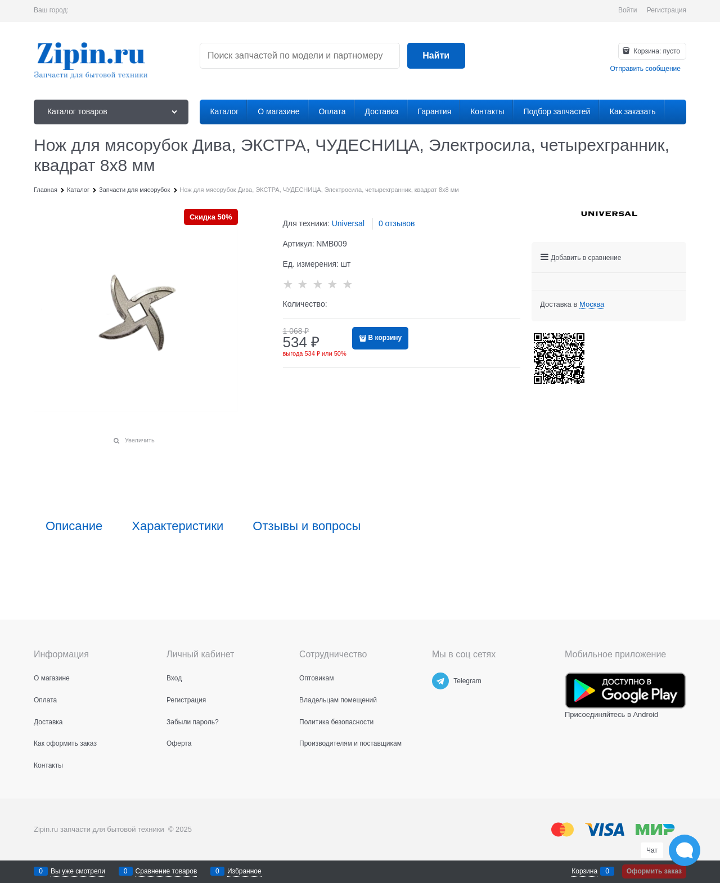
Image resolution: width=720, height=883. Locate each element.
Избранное (244, 871)
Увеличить (140, 440)
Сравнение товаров (166, 871)
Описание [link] (74, 526)
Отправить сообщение (645, 69)
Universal (348, 223)
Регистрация (666, 10)
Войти (627, 10)
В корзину (385, 338)
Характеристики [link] (177, 526)
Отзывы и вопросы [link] (307, 526)
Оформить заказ (654, 871)
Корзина (584, 871)
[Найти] (436, 56)
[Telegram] (440, 681)
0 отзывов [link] (397, 223)
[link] (591, 304)
